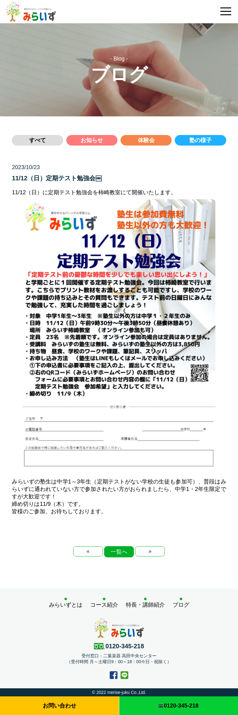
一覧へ (119, 552)
